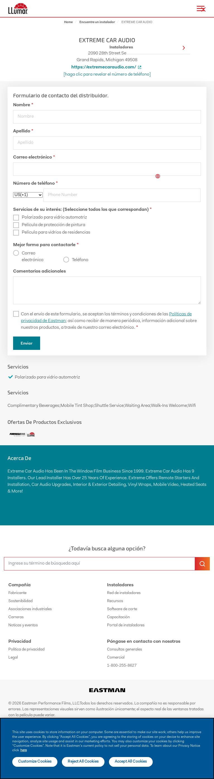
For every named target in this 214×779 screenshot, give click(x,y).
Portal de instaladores (126, 625)
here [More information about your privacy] (23, 750)
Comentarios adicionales (39, 271)
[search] (99, 563)
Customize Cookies (35, 762)
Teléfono (80, 260)
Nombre (23, 105)
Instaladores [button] (147, 48)
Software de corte (122, 609)
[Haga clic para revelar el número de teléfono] (107, 74)
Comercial (116, 658)
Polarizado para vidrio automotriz (54, 217)
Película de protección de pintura (53, 225)
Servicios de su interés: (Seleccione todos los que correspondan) (82, 209)
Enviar (27, 344)
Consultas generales (124, 650)
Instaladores (120, 585)
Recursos (115, 601)
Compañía (19, 585)
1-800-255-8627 (122, 666)
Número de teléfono (35, 183)
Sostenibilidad (20, 601)
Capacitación (118, 617)
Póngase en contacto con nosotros (143, 641)
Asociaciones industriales (30, 609)
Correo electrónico (34, 157)
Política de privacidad (26, 650)
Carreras (16, 617)
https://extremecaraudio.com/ (107, 67)
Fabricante (17, 593)
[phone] (122, 195)
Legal (13, 658)
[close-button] (203, 9)
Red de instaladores (124, 593)
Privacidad (19, 641)
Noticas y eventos (23, 625)
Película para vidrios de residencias (56, 232)
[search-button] (202, 563)
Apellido (23, 131)
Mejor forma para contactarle (46, 245)
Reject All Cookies (83, 762)
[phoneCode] (28, 195)
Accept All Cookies (131, 762)
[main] (107, 748)
